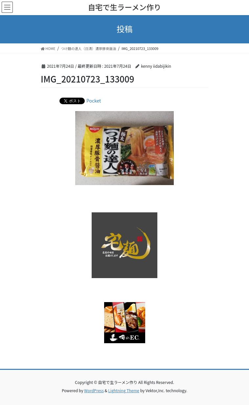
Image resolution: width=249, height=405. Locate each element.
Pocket (93, 100)
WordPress (94, 390)
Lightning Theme (123, 390)
